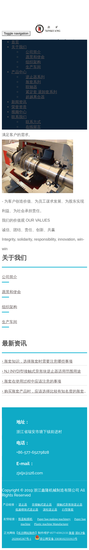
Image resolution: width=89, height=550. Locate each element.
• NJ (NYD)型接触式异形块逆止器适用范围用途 (41, 371)
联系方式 (33, 122)
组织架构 (33, 62)
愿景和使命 (35, 57)
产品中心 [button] (19, 72)
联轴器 (31, 87)
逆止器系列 (35, 77)
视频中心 (19, 112)
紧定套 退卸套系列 (41, 92)
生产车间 (33, 67)
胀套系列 (33, 82)
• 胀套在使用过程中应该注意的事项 (31, 381)
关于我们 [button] (19, 47)
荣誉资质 (19, 107)
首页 (15, 42)
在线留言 (33, 127)
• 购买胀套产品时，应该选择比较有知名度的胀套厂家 (44, 391)
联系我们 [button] (19, 117)
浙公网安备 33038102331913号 (58, 538)
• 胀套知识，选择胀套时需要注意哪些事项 (37, 361)
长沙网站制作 (26, 533)
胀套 (72, 533)
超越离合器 (35, 97)
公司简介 (33, 52)
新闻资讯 (19, 102)
